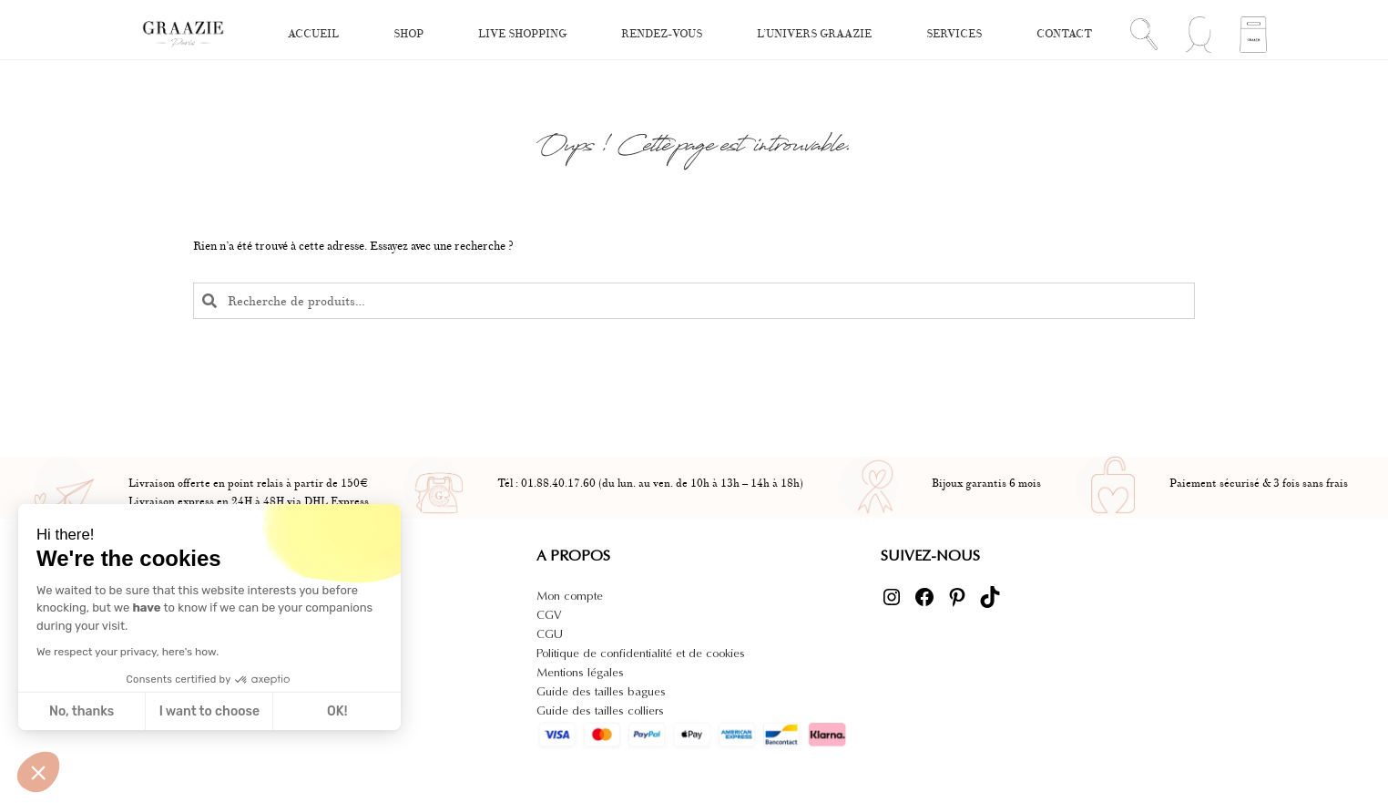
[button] (38, 772)
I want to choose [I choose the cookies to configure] (209, 711)
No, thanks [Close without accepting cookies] (81, 711)
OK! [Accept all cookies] (337, 711)
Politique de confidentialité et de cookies (640, 653)
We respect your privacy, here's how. (127, 651)
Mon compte (569, 595)
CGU (549, 634)
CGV (549, 615)
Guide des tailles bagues (601, 691)
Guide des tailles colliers (600, 710)
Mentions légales (580, 672)
